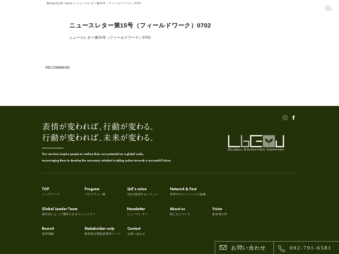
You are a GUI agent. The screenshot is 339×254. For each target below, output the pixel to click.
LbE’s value (142, 191)
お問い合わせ (248, 248)
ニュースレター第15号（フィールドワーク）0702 (110, 37)
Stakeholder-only (230, 211)
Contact (263, 211)
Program (95, 191)
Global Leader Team (239, 191)
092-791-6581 (311, 248)
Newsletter (52, 211)
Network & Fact (187, 191)
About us (95, 211)
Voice (134, 211)
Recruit (176, 211)
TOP (51, 191)
